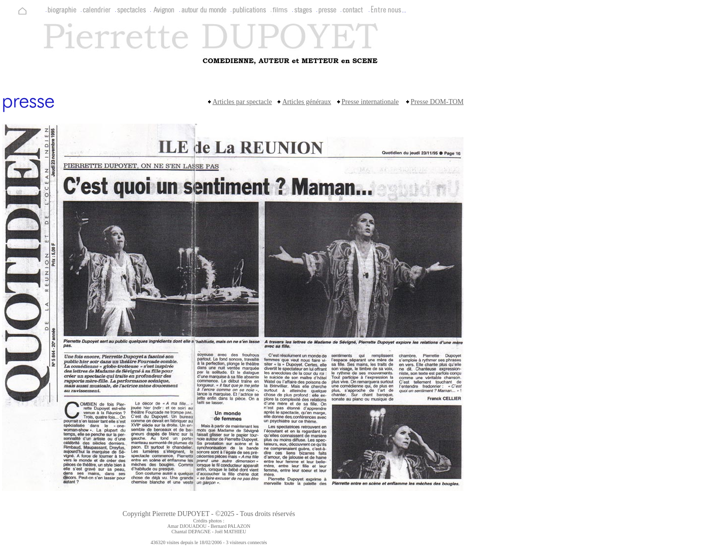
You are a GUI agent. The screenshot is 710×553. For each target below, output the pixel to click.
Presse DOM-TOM (437, 101)
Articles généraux (306, 101)
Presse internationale (370, 101)
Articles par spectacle (242, 101)
